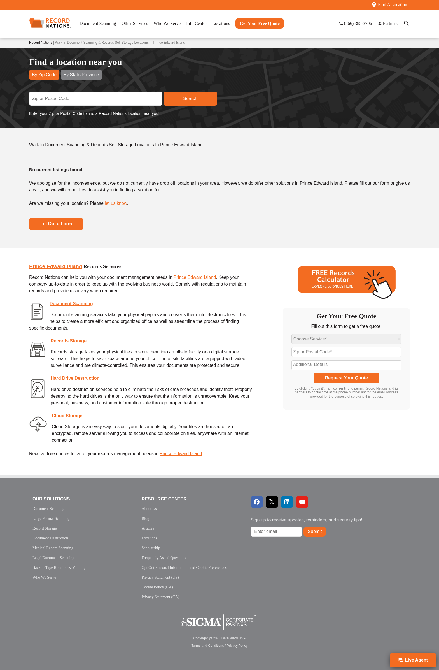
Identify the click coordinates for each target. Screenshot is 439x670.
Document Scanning (71, 303)
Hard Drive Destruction (75, 378)
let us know (116, 203)
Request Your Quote (346, 377)
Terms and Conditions (208, 646)
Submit (315, 531)
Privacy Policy (237, 646)
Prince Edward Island (55, 266)
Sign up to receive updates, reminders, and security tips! (306, 520)
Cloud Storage (67, 415)
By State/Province (81, 74)
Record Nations (40, 43)
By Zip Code (44, 74)
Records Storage (69, 341)
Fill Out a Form (56, 223)
